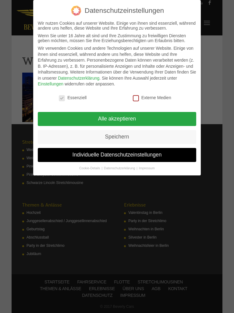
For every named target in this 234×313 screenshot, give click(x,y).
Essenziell (73, 97)
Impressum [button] (147, 168)
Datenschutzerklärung (78, 78)
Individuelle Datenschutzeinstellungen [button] (117, 155)
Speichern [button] (117, 137)
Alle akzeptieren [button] (117, 119)
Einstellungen (50, 83)
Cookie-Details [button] (90, 168)
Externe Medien (152, 97)
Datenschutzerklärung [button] (120, 168)
